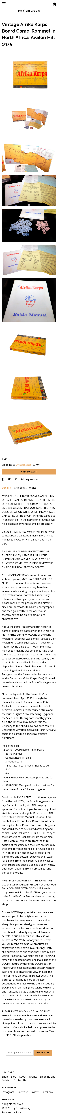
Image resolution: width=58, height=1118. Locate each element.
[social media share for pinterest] (15, 479)
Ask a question (29, 479)
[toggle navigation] (4, 3)
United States (24, 464)
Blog (14, 1076)
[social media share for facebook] (3, 479)
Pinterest (22, 1092)
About (23, 1076)
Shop (5, 1076)
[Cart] (54, 4)
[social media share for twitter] (9, 479)
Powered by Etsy (11, 1112)
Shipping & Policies (25, 487)
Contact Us (19, 1080)
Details (6, 487)
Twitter (35, 1092)
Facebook (47, 1092)
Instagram (8, 1092)
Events (33, 1076)
